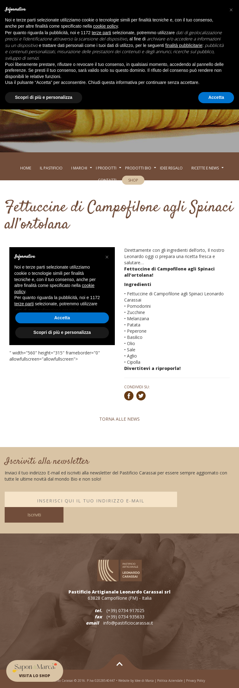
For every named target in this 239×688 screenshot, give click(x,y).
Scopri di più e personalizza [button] (43, 97)
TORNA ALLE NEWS (119, 419)
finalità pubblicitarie (183, 45)
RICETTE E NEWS (205, 168)
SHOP (133, 180)
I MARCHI (79, 168)
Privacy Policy (195, 665)
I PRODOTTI (106, 168)
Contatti (107, 180)
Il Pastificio (51, 168)
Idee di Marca (144, 665)
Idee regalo (171, 168)
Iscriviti (206, 499)
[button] (231, 10)
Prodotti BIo (138, 168)
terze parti (101, 32)
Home (25, 168)
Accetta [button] (216, 97)
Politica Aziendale (170, 665)
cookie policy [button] (105, 26)
